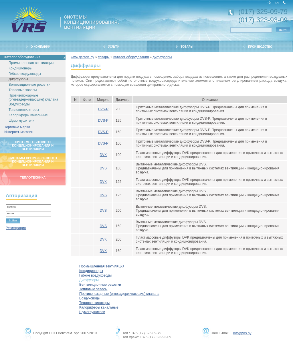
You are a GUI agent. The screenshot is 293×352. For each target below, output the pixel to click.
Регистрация (16, 228)
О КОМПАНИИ (38, 46)
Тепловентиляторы (24, 110)
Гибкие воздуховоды (25, 74)
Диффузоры (18, 79)
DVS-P (103, 109)
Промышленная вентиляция (31, 63)
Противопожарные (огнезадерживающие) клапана (33, 97)
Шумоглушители (22, 121)
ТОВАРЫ (184, 46)
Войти (13, 220)
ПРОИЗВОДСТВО (257, 46)
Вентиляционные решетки (29, 85)
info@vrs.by (242, 333)
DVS (103, 168)
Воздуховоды (19, 104)
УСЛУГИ (111, 46)
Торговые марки (17, 127)
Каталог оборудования (22, 57)
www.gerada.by (82, 57)
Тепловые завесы (23, 90)
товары (103, 57)
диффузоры (162, 57)
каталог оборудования (131, 57)
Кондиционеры (20, 68)
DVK (103, 155)
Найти (283, 29)
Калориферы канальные (28, 115)
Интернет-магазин (18, 132)
